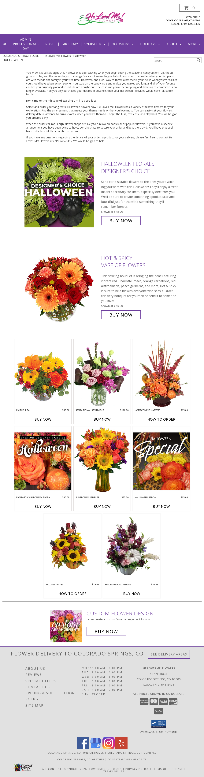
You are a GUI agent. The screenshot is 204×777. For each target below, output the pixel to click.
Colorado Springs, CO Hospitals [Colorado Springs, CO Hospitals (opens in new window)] (132, 752)
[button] (189, 8)
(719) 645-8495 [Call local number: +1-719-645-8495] (190, 24)
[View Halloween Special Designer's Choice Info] (161, 461)
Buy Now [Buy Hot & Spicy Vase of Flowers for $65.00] (121, 315)
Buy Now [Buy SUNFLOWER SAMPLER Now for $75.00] (102, 506)
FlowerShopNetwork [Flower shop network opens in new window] (105, 768)
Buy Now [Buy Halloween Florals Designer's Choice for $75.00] (121, 220)
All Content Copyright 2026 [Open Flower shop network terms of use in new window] (64, 768)
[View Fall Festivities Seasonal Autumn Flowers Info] (72, 548)
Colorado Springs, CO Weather (80, 759)
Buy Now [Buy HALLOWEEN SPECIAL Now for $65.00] (161, 506)
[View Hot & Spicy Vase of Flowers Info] (61, 286)
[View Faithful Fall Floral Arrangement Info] (42, 373)
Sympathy (95, 44)
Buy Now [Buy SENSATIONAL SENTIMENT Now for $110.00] (102, 419)
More (195, 44)
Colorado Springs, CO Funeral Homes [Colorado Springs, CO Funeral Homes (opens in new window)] (75, 752)
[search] (198, 60)
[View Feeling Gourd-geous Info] (131, 548)
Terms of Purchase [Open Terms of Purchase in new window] (167, 768)
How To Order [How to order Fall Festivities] (72, 593)
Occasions (123, 44)
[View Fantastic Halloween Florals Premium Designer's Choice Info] (42, 461)
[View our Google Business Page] (96, 748)
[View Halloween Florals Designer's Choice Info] (61, 192)
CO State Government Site (127, 759)
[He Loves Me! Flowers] (103, 18)
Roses (50, 44)
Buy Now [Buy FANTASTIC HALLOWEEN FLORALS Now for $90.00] (42, 506)
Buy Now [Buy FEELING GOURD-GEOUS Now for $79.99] (131, 593)
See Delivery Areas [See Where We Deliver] (169, 654)
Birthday (70, 44)
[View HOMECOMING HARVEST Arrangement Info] (161, 373)
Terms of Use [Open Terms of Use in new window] (113, 771)
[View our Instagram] (108, 748)
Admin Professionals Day (26, 44)
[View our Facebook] (83, 748)
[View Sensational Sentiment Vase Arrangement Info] (102, 373)
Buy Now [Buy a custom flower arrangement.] (106, 631)
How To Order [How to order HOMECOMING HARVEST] (161, 419)
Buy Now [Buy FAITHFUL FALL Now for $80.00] (42, 419)
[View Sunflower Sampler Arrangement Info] (102, 460)
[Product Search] (174, 60)
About (174, 44)
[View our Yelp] (121, 748)
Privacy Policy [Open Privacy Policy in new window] (137, 768)
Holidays (150, 44)
